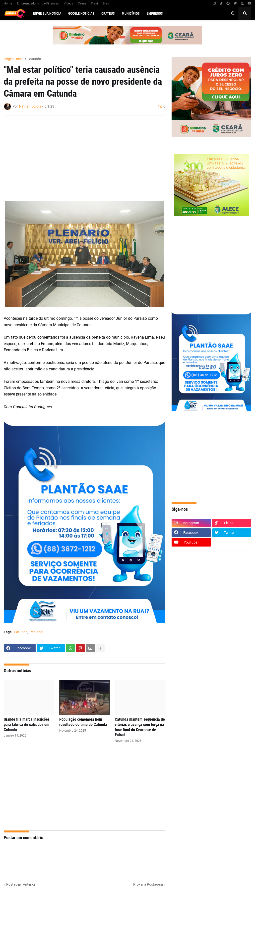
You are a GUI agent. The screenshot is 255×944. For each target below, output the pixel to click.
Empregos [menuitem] (155, 13)
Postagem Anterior (20, 884)
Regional (36, 632)
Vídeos (68, 3)
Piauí (94, 3)
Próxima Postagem (148, 884)
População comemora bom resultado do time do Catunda (83, 722)
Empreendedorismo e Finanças (38, 3)
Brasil (106, 3)
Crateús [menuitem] (108, 13)
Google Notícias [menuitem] (81, 13)
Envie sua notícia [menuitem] (47, 13)
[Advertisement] (79, 155)
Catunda (34, 59)
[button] (232, 13)
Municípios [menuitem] (131, 13)
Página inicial (14, 59)
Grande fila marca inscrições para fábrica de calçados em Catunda (27, 724)
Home (8, 3)
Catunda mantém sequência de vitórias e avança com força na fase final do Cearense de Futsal (140, 727)
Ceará (82, 3)
